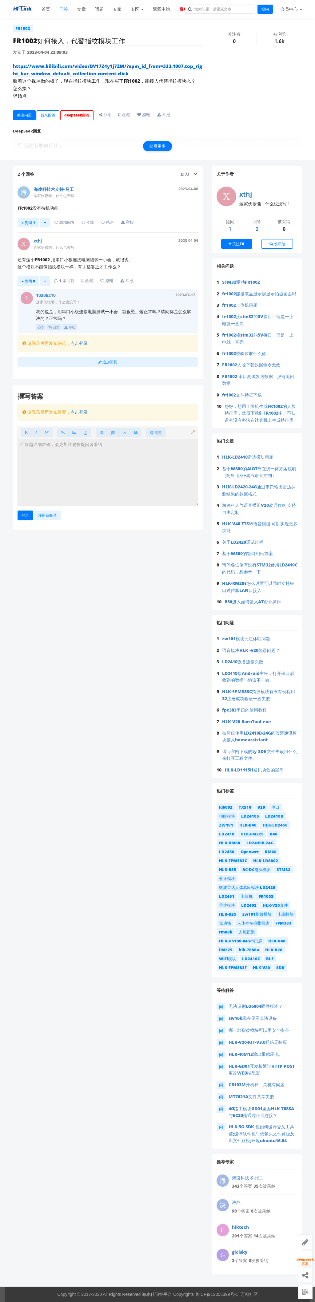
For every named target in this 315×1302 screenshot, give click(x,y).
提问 (265, 9)
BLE (269, 958)
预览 (156, 432)
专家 (117, 9)
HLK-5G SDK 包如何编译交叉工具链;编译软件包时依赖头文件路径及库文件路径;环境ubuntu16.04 (261, 1133)
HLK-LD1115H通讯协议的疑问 (254, 770)
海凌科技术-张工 (247, 1178)
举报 (69, 327)
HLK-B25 (227, 914)
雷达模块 (227, 905)
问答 (63, 9)
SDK (280, 967)
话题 (99, 9)
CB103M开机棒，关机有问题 (257, 1084)
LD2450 (226, 851)
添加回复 (64, 222)
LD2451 (226, 896)
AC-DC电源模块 (256, 869)
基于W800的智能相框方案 (247, 553)
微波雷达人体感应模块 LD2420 (247, 887)
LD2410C (251, 958)
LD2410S (250, 816)
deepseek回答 (77, 115)
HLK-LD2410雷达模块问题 (247, 457)
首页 (46, 9)
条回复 (64, 280)
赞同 (28, 222)
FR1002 (22, 28)
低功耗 (225, 923)
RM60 (271, 851)
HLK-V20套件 (275, 905)
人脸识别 (247, 932)
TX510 (245, 807)
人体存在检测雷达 (253, 923)
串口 (275, 807)
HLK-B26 (273, 950)
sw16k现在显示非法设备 (253, 1018)
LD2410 (226, 834)
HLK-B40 (248, 825)
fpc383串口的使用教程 (244, 710)
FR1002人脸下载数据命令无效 (251, 365)
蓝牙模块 (227, 878)
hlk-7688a (249, 950)
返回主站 (161, 9)
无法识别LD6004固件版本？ (256, 1006)
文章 (81, 9)
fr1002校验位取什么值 (244, 353)
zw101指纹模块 (257, 914)
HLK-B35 (227, 869)
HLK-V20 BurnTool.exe (246, 721)
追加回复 (107, 362)
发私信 (277, 244)
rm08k (226, 932)
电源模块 (286, 914)
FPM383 (283, 923)
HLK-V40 (276, 941)
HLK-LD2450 (275, 825)
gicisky (240, 1252)
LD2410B (274, 816)
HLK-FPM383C (233, 860)
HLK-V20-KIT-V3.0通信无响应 (258, 1042)
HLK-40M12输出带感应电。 (256, 1054)
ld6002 (226, 807)
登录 (25, 515)
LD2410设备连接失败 (242, 662)
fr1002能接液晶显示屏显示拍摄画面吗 (259, 294)
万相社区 (249, 1294)
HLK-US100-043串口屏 (240, 941)
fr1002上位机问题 (239, 305)
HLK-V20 (261, 967)
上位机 (247, 896)
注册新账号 (47, 515)
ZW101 (226, 825)
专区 (137, 9)
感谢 (143, 114)
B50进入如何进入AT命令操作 (253, 602)
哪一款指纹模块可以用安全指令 (259, 1030)
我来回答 (48, 115)
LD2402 (249, 905)
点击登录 (79, 343)
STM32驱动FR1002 (241, 282)
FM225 (226, 950)
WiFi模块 (227, 958)
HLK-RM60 (229, 843)
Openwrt (250, 851)
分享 (105, 114)
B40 (273, 834)
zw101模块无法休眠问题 (246, 638)
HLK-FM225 (252, 834)
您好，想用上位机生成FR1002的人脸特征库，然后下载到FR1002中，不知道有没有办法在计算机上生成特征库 (260, 413)
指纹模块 (227, 816)
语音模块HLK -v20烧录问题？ (251, 650)
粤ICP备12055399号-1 (216, 1294)
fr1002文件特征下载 (242, 395)
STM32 (283, 869)
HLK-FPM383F (233, 967)
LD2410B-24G (260, 843)
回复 (53, 327)
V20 (261, 807)
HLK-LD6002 (265, 860)
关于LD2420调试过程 (242, 542)
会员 (291, 9)
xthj (245, 194)
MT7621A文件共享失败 (251, 1096)
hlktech (240, 1227)
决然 (236, 1202)
